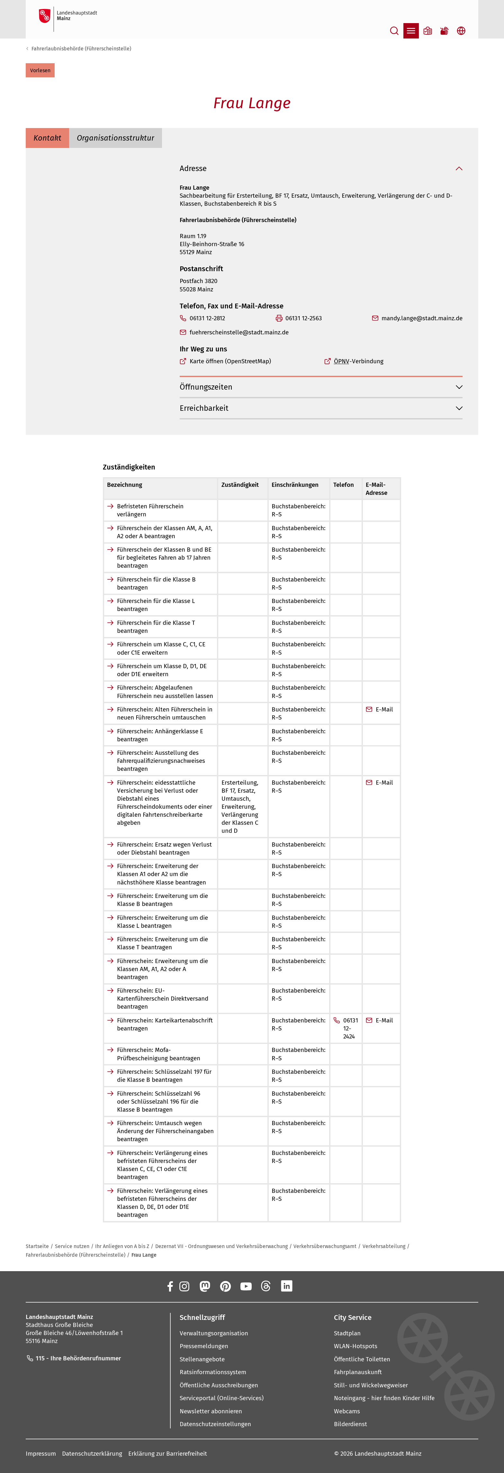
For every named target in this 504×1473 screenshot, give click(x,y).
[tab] (47, 138)
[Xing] (307, 1286)
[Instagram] (184, 1286)
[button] (40, 70)
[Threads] (266, 1286)
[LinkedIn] (286, 1286)
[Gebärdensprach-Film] (444, 31)
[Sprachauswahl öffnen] (461, 31)
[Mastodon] (204, 1286)
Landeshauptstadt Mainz (388, 1453)
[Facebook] (170, 1286)
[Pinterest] (225, 1286)
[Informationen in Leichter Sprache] (428, 31)
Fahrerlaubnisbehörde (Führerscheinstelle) (81, 49)
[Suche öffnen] (394, 31)
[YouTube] (245, 1286)
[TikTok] (328, 1286)
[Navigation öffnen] (411, 31)
